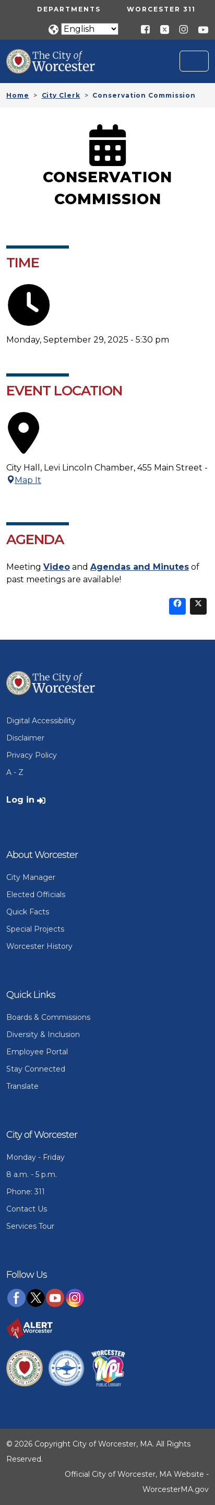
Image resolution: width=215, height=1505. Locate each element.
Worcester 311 (161, 9)
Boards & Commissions (48, 1017)
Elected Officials (35, 894)
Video (56, 567)
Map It (23, 480)
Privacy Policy (31, 755)
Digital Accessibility (41, 720)
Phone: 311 (25, 1191)
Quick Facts (27, 911)
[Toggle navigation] (194, 61)
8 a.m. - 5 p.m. (31, 1174)
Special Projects (35, 929)
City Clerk (61, 95)
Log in (20, 800)
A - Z (14, 772)
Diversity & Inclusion (43, 1034)
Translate (22, 1086)
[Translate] (89, 29)
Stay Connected (35, 1069)
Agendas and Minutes (139, 567)
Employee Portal (37, 1051)
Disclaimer (25, 738)
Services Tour (30, 1226)
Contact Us (26, 1209)
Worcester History (39, 946)
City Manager (30, 877)
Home (17, 95)
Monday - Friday (35, 1157)
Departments (69, 9)
